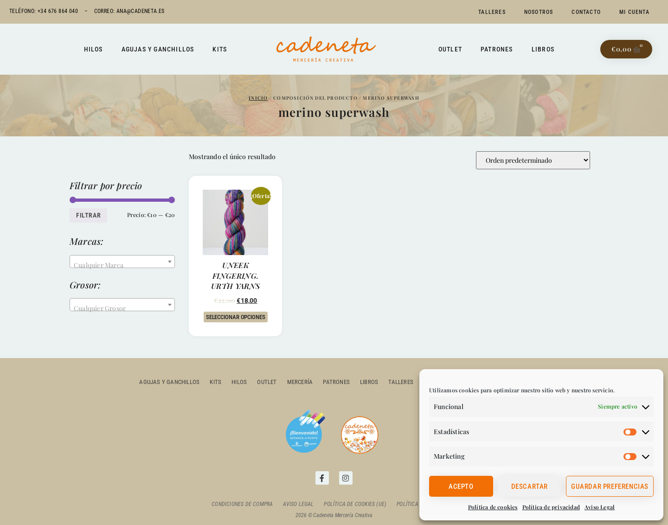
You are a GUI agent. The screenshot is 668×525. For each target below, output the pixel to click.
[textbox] (122, 265)
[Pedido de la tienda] (533, 160)
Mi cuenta (634, 12)
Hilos (93, 49)
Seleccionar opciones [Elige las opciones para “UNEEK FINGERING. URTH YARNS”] (235, 317)
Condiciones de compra (242, 504)
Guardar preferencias (610, 486)
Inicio (258, 98)
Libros (543, 49)
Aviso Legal (599, 507)
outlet (267, 381)
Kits (219, 49)
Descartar (529, 486)
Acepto (461, 486)
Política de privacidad (551, 507)
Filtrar (88, 215)
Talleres (492, 12)
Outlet (450, 49)
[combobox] (122, 261)
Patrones (497, 49)
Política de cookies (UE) (355, 504)
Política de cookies (493, 507)
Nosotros (538, 12)
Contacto (586, 12)
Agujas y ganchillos (158, 49)
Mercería (300, 381)
